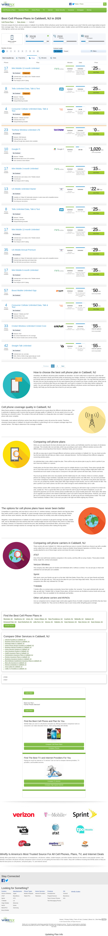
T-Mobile (3, 900)
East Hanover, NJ (70, 622)
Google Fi (16, 149)
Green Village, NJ (41, 619)
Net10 (3, 905)
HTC (14, 898)
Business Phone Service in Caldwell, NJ (17, 641)
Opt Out (104, 919)
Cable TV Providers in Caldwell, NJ (16, 668)
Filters (94, 51)
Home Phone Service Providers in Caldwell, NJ (19, 645)
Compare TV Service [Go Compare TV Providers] (54, 781)
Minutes (43, 57)
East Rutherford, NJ (25, 622)
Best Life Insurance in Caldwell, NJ (15, 663)
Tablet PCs (27, 896)
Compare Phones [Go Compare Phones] (54, 748)
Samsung (16, 908)
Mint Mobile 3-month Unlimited (25, 169)
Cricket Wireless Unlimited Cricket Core (29, 326)
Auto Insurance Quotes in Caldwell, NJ (17, 651)
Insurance (71, 10)
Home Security (60, 10)
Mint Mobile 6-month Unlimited (25, 270)
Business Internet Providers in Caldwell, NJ (18, 647)
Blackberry (66, 896)
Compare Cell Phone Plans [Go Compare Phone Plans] (54, 744)
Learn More (29, 693)
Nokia (14, 905)
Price (32, 57)
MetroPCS (4, 908)
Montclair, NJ (8, 619)
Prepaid (70, 51)
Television (38, 896)
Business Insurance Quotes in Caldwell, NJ (18, 659)
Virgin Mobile (5, 903)
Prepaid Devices (52, 896)
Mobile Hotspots (28, 893)
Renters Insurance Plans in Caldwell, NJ (17, 657)
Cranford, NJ (68, 619)
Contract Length (58, 48)
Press (81, 4)
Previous (46, 366)
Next (62, 366)
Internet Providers (40, 893)
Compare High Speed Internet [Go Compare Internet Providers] (54, 785)
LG (14, 900)
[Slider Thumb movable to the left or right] (45, 42)
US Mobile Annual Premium (24, 250)
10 (38, 51)
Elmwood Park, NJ (10, 622)
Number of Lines (6, 48)
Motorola (15, 903)
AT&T (3, 896)
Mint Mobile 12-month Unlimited (25, 68)
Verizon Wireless (6, 893)
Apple (14, 893)
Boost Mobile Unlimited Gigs (24, 290)
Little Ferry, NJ (38, 622)
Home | (61, 919)
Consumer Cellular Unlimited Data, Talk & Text (30, 110)
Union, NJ (29, 619)
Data (53, 57)
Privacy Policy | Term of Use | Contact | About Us (79, 919)
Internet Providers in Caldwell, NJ (15, 639)
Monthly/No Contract (60, 51)
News (77, 4)
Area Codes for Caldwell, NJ (13, 666)
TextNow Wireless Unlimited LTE (26, 130)
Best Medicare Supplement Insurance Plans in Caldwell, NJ (23, 661)
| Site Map (98, 919)
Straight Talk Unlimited (21, 346)
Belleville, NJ (79, 619)
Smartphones (51, 893)
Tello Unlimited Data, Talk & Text (26, 89)
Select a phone (12, 42)
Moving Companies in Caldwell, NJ (15, 665)
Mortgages (80, 10)
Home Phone (36, 10)
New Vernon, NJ (84, 622)
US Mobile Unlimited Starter (24, 189)
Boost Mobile (5, 910)
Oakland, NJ (89, 619)
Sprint (3, 898)
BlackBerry (16, 896)
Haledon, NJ (58, 622)
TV (44, 10)
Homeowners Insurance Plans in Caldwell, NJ (19, 655)
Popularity (20, 57)
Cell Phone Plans (7, 22)
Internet (50, 10)
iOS (64, 898)
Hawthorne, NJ (19, 619)
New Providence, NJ (55, 619)
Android (65, 893)
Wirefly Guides (75, 891)
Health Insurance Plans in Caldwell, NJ (17, 653)
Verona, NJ (49, 622)
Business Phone (24, 10)
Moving (89, 10)
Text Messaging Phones (54, 900)
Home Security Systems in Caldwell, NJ (17, 649)
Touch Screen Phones (53, 898)
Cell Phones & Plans (9, 10)
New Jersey (21, 22)
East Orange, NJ (97, 622)
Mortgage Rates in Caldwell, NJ (14, 643)
